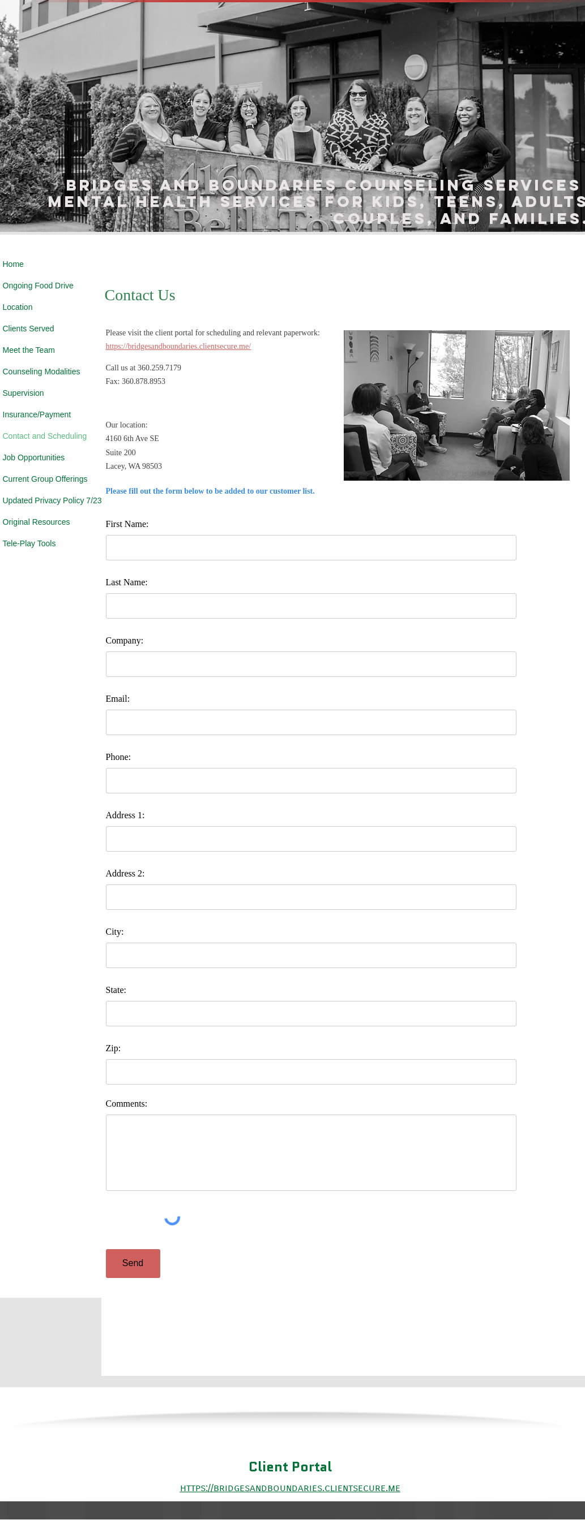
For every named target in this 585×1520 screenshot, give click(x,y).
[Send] (133, 1263)
